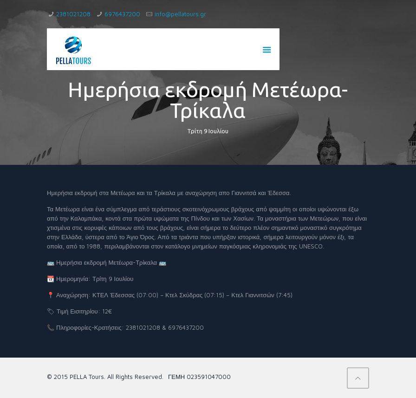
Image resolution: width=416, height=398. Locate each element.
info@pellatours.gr (180, 14)
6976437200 (122, 14)
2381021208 (73, 14)
